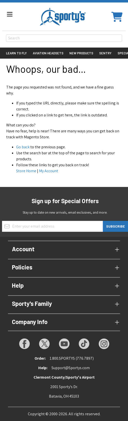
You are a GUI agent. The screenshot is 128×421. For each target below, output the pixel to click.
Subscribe (115, 226)
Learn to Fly (16, 53)
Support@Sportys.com (70, 367)
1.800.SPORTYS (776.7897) (72, 358)
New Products (81, 53)
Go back (23, 147)
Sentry (105, 53)
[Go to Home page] (63, 16)
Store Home (26, 170)
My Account (48, 170)
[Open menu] (10, 14)
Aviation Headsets (48, 53)
